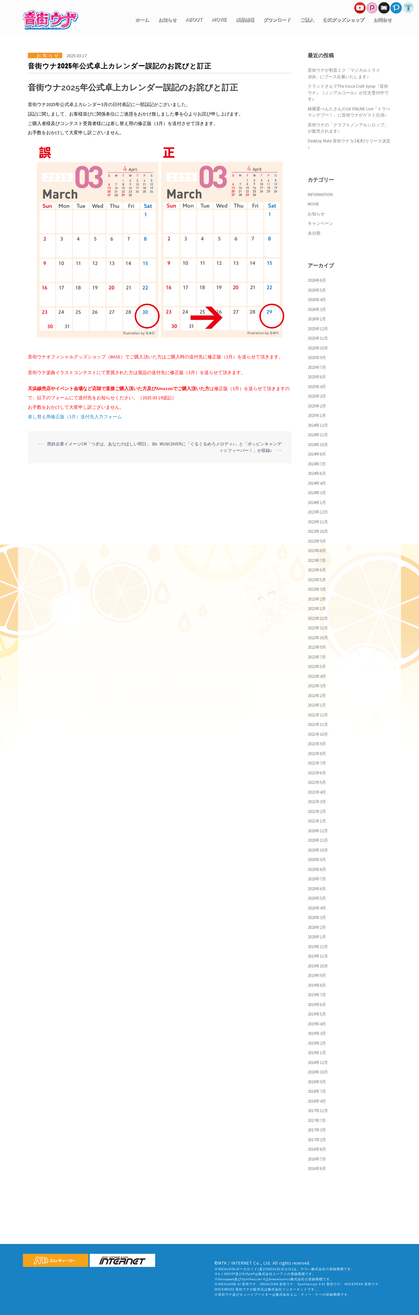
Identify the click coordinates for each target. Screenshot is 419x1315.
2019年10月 (318, 966)
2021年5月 (317, 782)
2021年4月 (317, 792)
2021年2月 (317, 811)
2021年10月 (318, 734)
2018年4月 (317, 1101)
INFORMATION (320, 194)
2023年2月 (317, 599)
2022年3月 (317, 686)
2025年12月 (318, 329)
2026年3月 (317, 309)
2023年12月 (318, 512)
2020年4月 (317, 908)
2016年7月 (317, 1159)
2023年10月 (318, 531)
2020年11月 (318, 840)
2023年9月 (317, 541)
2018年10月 (318, 1072)
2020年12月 (318, 831)
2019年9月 (317, 975)
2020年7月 (317, 879)
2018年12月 (318, 1062)
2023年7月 (317, 560)
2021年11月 (318, 724)
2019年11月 (318, 956)
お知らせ (167, 19)
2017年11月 (318, 1110)
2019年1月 (317, 1052)
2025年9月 (317, 357)
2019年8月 (317, 985)
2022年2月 (317, 695)
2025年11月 (318, 338)
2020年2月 (317, 927)
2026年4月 (317, 299)
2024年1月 (317, 502)
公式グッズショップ (343, 19)
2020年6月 (317, 889)
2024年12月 (318, 425)
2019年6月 (317, 1004)
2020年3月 (317, 917)
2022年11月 (318, 628)
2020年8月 (317, 869)
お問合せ (382, 19)
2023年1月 (317, 608)
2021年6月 (317, 773)
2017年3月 (317, 1130)
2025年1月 (317, 415)
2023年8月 (317, 550)
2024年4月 (317, 483)
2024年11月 (318, 435)
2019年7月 (317, 995)
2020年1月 (317, 937)
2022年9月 (317, 647)
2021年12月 (318, 715)
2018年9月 (317, 1082)
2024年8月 (317, 454)
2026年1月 (317, 319)
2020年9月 (317, 859)
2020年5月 (317, 898)
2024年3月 (317, 492)
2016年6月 (317, 1168)
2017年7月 (317, 1120)
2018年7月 (317, 1091)
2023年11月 (318, 522)
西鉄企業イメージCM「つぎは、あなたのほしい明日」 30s (102, 444)
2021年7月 (317, 763)
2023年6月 (317, 570)
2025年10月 (318, 348)
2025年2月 (317, 406)
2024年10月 (318, 444)
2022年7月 (317, 657)
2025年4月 (317, 386)
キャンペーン (320, 223)
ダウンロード (277, 19)
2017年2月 (317, 1140)
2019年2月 (317, 1043)
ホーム (142, 19)
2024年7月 (317, 464)
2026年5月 (317, 290)
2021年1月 (317, 821)
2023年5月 (317, 580)
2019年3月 (317, 1033)
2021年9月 (317, 744)
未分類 (314, 233)
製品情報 (245, 19)
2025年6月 (317, 377)
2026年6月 (317, 280)
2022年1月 (317, 705)
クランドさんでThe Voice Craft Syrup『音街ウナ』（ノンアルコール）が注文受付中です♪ (348, 92)
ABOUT (194, 19)
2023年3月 (317, 589)
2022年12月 (318, 618)
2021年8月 (317, 753)
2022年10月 (318, 637)
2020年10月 (318, 850)
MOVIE (219, 19)
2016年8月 (317, 1149)
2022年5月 (317, 666)
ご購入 (307, 19)
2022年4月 (317, 676)
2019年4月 (317, 1024)
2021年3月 (317, 801)
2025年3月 (317, 396)
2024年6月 (317, 473)
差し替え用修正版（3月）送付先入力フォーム (75, 417)
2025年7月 (317, 367)
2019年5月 (317, 1014)
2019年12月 (318, 946)
